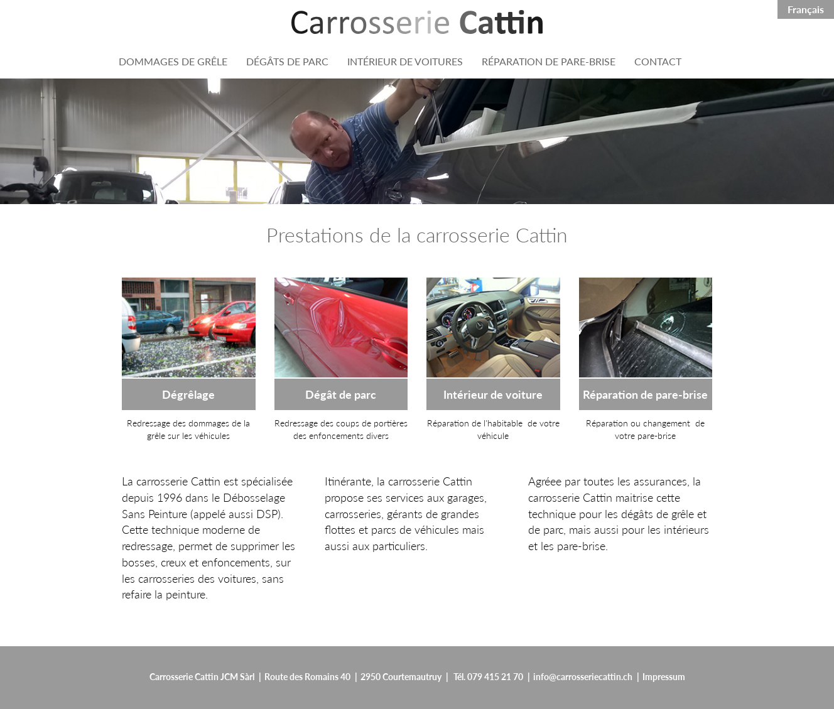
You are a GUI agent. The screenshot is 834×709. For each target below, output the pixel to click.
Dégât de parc (340, 394)
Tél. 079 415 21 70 (488, 676)
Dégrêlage (188, 394)
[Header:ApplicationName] (417, 22)
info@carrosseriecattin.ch (582, 676)
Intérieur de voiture (493, 394)
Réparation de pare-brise (645, 394)
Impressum (663, 676)
